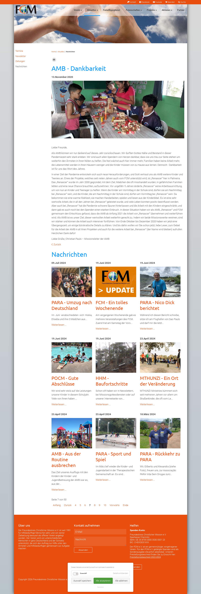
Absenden (83, 550)
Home (54, 52)
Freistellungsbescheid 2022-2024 (145, 557)
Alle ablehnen (121, 580)
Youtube (158, 2)
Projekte (151, 10)
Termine (19, 51)
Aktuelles (91, 10)
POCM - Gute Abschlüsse (65, 381)
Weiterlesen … (59, 324)
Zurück (57, 244)
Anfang (57, 505)
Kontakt (133, 2)
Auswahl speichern (82, 580)
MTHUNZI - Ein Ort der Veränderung (159, 381)
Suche (183, 2)
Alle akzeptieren (103, 580)
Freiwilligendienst (111, 10)
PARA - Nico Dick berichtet (157, 305)
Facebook (145, 2)
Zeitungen (20, 61)
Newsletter (20, 56)
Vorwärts (114, 505)
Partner (180, 10)
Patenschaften (133, 10)
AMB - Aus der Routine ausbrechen (66, 459)
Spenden (171, 2)
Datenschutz (100, 587)
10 (105, 505)
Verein (77, 10)
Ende (125, 505)
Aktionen (166, 10)
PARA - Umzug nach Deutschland (72, 305)
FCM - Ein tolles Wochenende (112, 305)
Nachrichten (21, 66)
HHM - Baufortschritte (112, 381)
